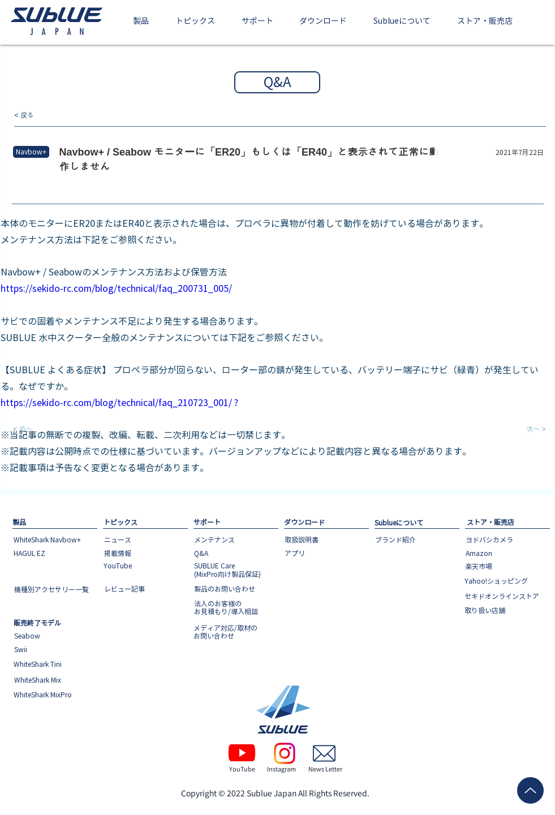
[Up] (530, 790)
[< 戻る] (52, 115)
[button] (141, 22)
